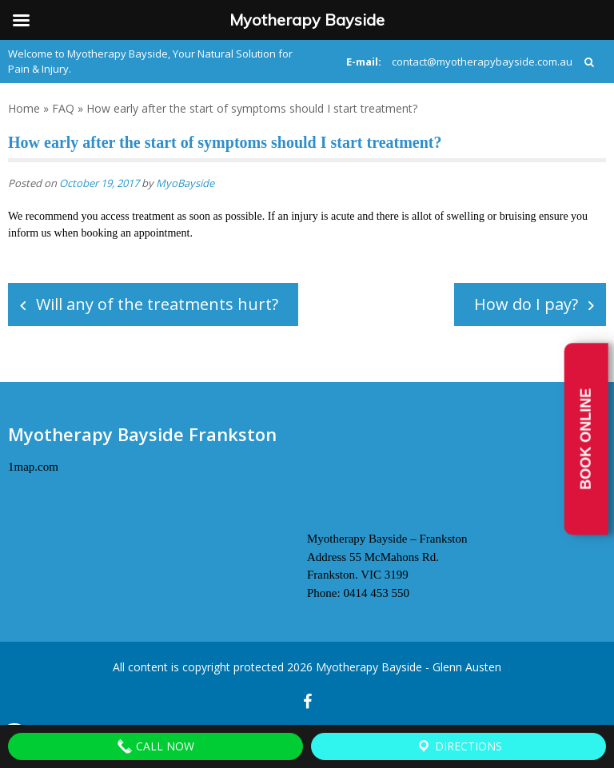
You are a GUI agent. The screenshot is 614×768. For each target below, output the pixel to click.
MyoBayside (185, 183)
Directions (459, 746)
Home (24, 108)
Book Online (586, 439)
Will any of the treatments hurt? (157, 304)
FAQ (63, 108)
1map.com (33, 466)
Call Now (155, 746)
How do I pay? (526, 304)
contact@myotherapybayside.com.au (482, 61)
